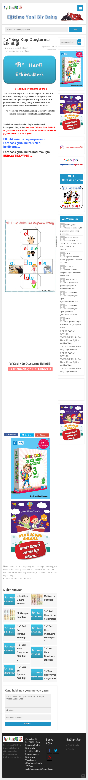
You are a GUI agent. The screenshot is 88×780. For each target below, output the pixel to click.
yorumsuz (46, 47)
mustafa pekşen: (71, 244)
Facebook (12, 434)
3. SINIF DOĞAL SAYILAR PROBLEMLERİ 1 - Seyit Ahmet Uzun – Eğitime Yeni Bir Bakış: (71, 340)
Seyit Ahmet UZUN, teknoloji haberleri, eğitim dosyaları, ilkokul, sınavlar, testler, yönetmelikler (12, 750)
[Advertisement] (30, 191)
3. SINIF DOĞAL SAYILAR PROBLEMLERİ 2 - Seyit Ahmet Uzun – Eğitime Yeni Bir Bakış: (71, 362)
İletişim (71, 748)
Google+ (43, 434)
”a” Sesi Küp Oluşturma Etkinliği (30, 364)
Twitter (28, 434)
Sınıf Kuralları (74, 745)
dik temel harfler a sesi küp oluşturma (19, 572)
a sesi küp (49, 566)
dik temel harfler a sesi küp (42, 569)
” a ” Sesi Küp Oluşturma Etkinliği (29, 566)
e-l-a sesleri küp (43, 572)
